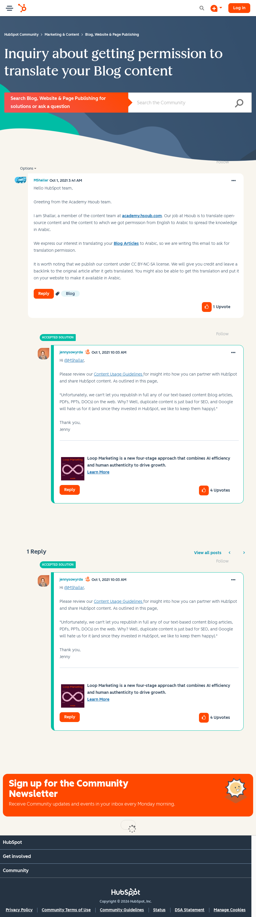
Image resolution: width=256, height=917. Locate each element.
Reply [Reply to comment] (69, 489)
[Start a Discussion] (216, 8)
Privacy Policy (19, 909)
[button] (233, 181)
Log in (239, 7)
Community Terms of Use (66, 909)
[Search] (190, 102)
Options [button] (26, 168)
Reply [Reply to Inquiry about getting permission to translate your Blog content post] (43, 293)
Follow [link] (223, 162)
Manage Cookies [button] (230, 909)
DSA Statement (189, 909)
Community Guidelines (122, 909)
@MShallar (74, 360)
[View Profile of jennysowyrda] (71, 352)
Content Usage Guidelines (118, 374)
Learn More (98, 472)
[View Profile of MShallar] (41, 180)
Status (159, 909)
